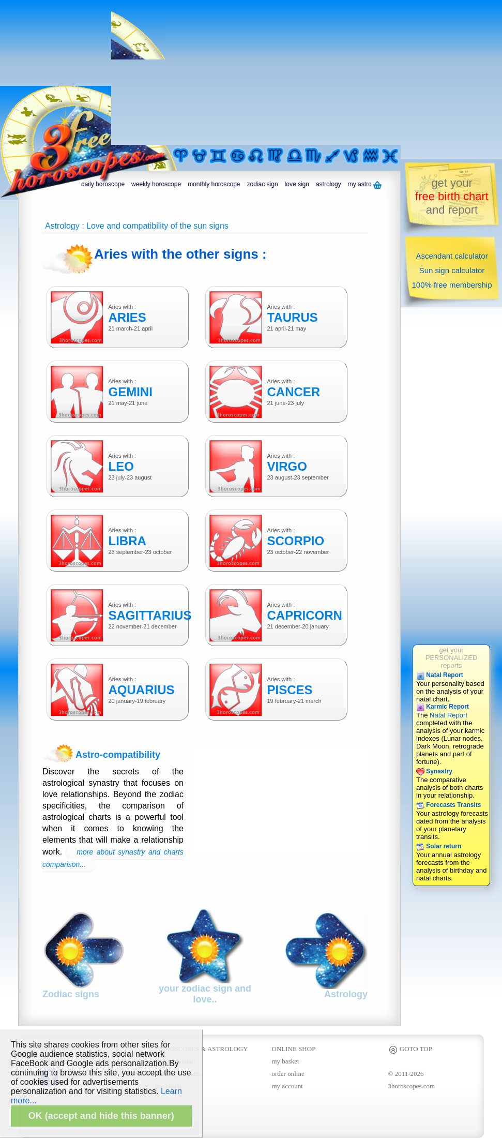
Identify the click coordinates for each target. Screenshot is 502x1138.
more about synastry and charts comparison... (113, 858)
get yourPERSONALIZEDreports (451, 657)
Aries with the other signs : (180, 254)
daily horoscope (103, 184)
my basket (285, 1061)
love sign (297, 184)
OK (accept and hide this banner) (101, 1116)
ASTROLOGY (227, 1049)
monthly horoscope (214, 184)
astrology (328, 184)
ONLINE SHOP (294, 1049)
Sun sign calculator (452, 270)
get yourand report (452, 196)
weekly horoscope (156, 184)
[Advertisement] (209, 72)
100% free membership (452, 284)
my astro (365, 185)
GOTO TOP (410, 1049)
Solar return (438, 846)
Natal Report (439, 675)
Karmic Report (442, 706)
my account (287, 1086)
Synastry (434, 771)
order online (288, 1073)
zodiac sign (262, 184)
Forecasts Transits (448, 804)
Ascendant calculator (452, 255)
